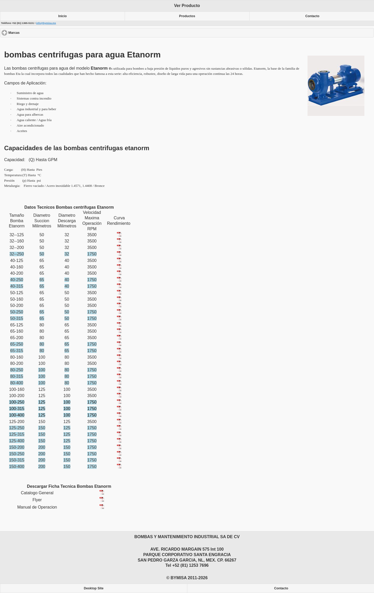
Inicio (62, 16)
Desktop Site (94, 588)
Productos (187, 16)
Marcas (32, 33)
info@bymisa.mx (46, 23)
